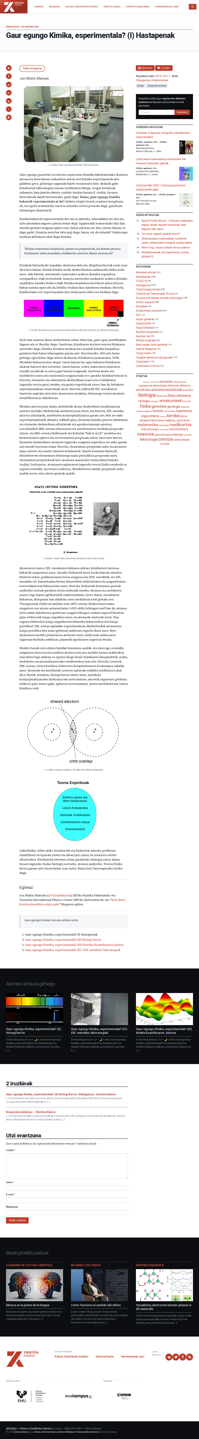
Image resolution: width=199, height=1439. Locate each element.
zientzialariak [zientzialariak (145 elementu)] (182, 439)
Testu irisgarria (32, 68)
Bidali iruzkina (17, 1220)
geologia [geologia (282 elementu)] (173, 406)
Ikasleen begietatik (147, 332)
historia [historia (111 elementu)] (185, 406)
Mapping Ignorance (150, 1265)
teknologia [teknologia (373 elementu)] (149, 439)
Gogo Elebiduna (145, 327)
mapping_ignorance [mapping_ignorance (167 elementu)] (177, 420)
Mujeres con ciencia (86, 1265)
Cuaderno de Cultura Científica (29, 1265)
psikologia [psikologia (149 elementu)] (177, 434)
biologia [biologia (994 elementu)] (147, 395)
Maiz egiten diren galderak (152, 344)
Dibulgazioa (13, 27)
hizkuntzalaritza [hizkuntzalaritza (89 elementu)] (144, 411)
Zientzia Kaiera (105, 1356)
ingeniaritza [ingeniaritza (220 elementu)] (184, 411)
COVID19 (141, 281)
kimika (140, 86)
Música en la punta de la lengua (27, 1305)
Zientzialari (142, 361)
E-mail (10, 1194)
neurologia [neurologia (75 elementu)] (164, 429)
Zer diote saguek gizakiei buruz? (160, 233)
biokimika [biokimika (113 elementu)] (188, 390)
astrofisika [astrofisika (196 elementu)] (143, 390)
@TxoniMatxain (59, 895)
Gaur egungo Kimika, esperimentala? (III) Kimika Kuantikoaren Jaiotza (74, 945)
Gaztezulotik (143, 323)
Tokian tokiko (144, 353)
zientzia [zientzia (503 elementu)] (166, 439)
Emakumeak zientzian (149, 310)
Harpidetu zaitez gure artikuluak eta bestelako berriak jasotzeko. (162, 102)
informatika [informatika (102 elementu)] (169, 411)
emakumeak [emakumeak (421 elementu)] (170, 400)
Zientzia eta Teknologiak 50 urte (155, 293)
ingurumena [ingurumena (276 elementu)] (150, 416)
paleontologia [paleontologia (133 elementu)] (162, 434)
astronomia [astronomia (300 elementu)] (160, 389)
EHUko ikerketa (145, 302)
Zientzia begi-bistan (148, 289)
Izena (10, 1182)
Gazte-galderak (145, 319)
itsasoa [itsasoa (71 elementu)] (163, 416)
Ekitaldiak (141, 306)
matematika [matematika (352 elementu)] (148, 424)
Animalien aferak (146, 272)
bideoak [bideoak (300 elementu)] (176, 389)
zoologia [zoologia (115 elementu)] (164, 443)
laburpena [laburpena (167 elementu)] (157, 420)
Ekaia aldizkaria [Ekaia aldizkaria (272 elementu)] (179, 395)
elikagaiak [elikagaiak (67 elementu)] (154, 401)
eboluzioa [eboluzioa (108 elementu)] (161, 395)
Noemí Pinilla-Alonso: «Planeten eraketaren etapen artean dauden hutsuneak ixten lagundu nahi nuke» (167, 225)
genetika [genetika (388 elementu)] (158, 406)
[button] (9, 68)
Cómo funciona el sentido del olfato (96, 1305)
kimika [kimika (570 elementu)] (173, 415)
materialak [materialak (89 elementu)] (164, 425)
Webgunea (12, 1206)
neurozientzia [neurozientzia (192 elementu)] (178, 429)
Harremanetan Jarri (132, 1356)
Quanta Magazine (146, 349)
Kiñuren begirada (146, 340)
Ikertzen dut (143, 336)
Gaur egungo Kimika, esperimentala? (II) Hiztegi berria (63, 939)
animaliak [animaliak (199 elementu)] (165, 381)
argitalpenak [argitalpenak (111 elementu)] (145, 385)
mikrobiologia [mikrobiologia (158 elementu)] (150, 429)
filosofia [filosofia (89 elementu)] (186, 401)
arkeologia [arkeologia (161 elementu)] (159, 385)
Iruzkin (10, 1150)
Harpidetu (182, 112)
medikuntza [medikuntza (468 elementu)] (180, 424)
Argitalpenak (143, 276)
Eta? (138, 315)
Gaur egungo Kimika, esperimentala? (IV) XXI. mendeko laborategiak (72, 950)
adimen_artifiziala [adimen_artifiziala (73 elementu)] (151, 382)
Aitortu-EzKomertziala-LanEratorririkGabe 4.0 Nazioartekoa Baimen (66, 1432)
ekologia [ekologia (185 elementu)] (144, 401)
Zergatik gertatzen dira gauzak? (155, 357)
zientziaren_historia (156, 86)
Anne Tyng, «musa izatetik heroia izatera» (165, 247)
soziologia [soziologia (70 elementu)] (188, 435)
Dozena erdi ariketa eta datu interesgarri (160, 298)
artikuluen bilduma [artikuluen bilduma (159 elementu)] (178, 385)
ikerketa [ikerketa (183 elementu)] (158, 411)
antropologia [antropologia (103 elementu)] (179, 381)
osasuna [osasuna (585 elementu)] (145, 434)
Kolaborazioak (30, 27)
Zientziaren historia (147, 366)
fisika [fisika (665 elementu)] (145, 406)
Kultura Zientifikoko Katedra (71, 1356)
